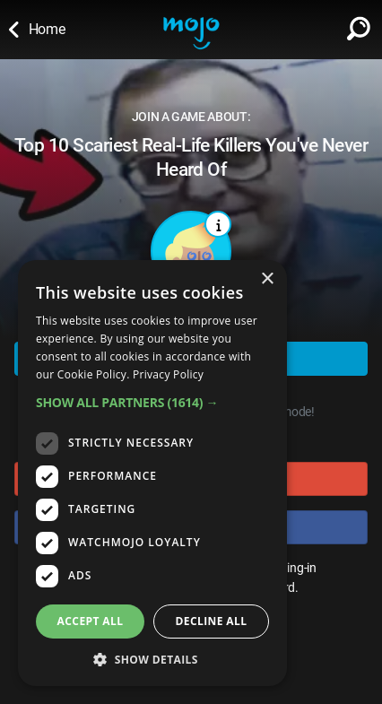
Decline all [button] (211, 621)
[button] (152, 402)
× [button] (266, 279)
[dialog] (152, 473)
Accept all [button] (90, 621)
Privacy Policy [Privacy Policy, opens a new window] (168, 374)
